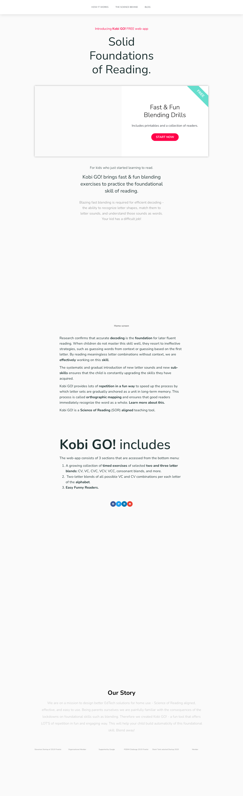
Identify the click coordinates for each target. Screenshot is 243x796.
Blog (147, 7)
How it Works (99, 7)
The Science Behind (126, 7)
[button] (113, 513)
